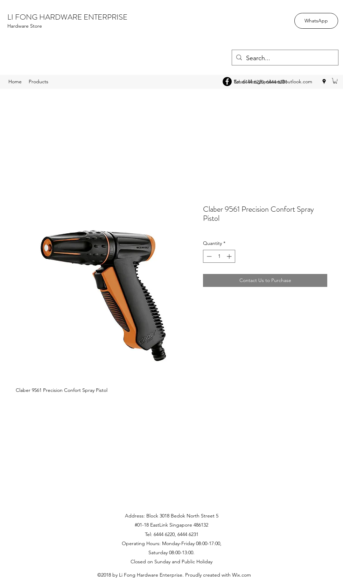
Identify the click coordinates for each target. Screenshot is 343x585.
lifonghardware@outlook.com (280, 81)
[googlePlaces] (324, 81)
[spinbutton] (219, 256)
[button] (335, 81)
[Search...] (284, 58)
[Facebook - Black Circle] (227, 81)
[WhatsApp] (316, 21)
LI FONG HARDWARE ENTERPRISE (67, 17)
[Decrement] (208, 256)
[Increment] (229, 256)
